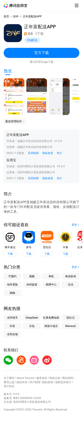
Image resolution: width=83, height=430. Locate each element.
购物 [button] (12, 292)
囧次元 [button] (71, 317)
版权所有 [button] (22, 382)
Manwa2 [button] (70, 326)
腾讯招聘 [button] (67, 378)
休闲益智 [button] (31, 284)
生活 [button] (70, 284)
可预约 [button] (12, 276)
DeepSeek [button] (32, 317)
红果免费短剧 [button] (51, 317)
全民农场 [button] (12, 334)
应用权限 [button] (33, 153)
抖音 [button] (12, 326)
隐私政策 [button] (47, 153)
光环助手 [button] (12, 317)
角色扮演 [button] (70, 276)
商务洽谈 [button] (54, 378)
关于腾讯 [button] (9, 378)
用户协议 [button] (9, 386)
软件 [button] (16, 16)
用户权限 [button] (34, 382)
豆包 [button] (32, 326)
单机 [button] (51, 276)
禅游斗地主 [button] (51, 326)
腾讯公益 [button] (9, 382)
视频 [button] (32, 276)
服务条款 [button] (41, 378)
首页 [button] (6, 16)
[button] (15, 5)
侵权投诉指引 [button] (63, 382)
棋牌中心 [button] (51, 284)
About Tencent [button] (25, 378)
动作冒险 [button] (12, 284)
